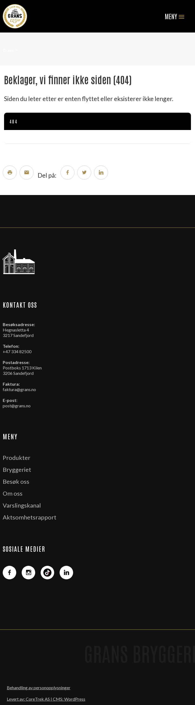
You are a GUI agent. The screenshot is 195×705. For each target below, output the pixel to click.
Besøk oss (16, 481)
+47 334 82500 (17, 351)
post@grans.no (17, 405)
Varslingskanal (22, 505)
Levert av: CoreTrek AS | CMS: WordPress (46, 698)
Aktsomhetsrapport (29, 517)
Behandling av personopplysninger (38, 687)
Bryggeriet (17, 469)
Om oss (12, 493)
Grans (8, 50)
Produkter (16, 457)
